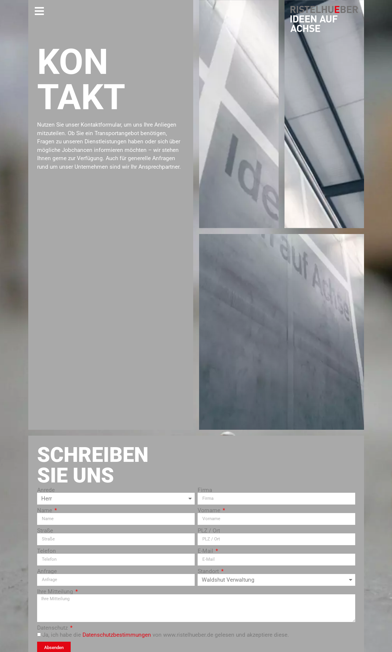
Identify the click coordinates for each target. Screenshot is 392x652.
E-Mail (206, 551)
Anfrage (47, 571)
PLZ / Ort (209, 530)
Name (45, 510)
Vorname (210, 510)
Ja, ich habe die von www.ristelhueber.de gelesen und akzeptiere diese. (165, 634)
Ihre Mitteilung (56, 591)
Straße (45, 530)
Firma (205, 490)
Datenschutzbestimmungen (116, 634)
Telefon (46, 551)
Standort (209, 571)
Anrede (46, 490)
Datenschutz (53, 628)
